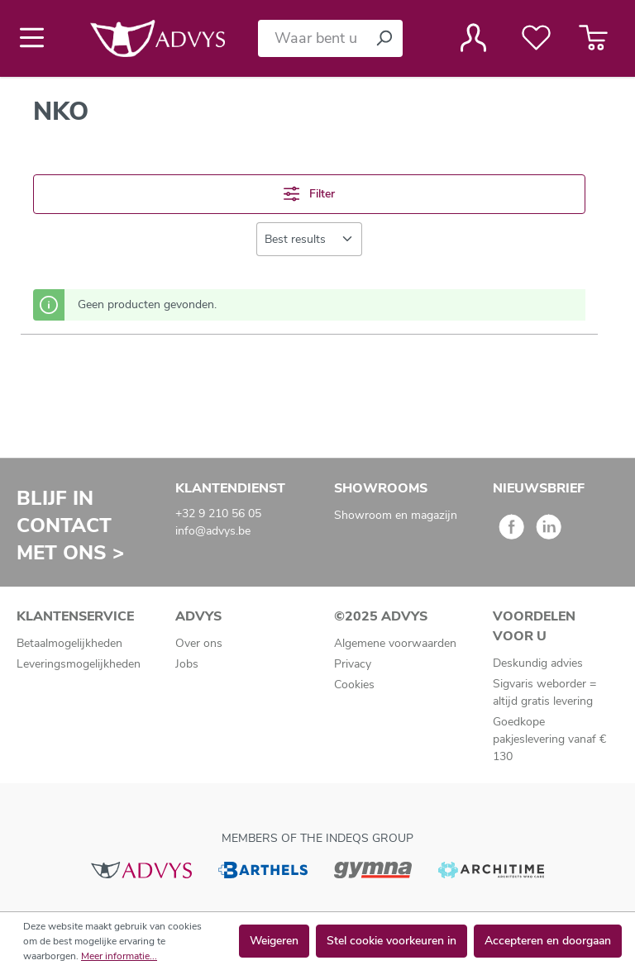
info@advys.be (213, 531)
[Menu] (37, 38)
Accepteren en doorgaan (548, 941)
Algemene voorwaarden (395, 643)
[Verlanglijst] (536, 38)
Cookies (354, 684)
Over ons (198, 643)
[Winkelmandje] (593, 38)
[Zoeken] (384, 38)
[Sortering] (309, 239)
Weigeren (274, 941)
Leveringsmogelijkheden (79, 664)
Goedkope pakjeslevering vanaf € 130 (549, 739)
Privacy (352, 664)
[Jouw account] (473, 38)
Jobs (186, 664)
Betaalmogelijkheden (69, 643)
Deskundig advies (538, 663)
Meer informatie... (119, 956)
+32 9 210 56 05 (218, 513)
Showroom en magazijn (395, 515)
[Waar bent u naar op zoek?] (311, 38)
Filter (309, 194)
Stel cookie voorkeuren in (391, 941)
